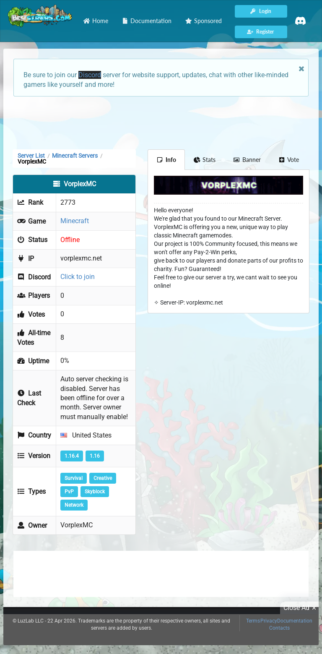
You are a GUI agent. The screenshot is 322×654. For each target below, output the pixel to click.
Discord (89, 75)
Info (166, 159)
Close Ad (301, 607)
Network (74, 505)
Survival (74, 478)
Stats (205, 159)
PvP (69, 492)
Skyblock (95, 492)
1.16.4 (72, 456)
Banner (247, 159)
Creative (102, 478)
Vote (288, 159)
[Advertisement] (161, 122)
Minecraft (74, 221)
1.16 (95, 456)
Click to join (77, 277)
